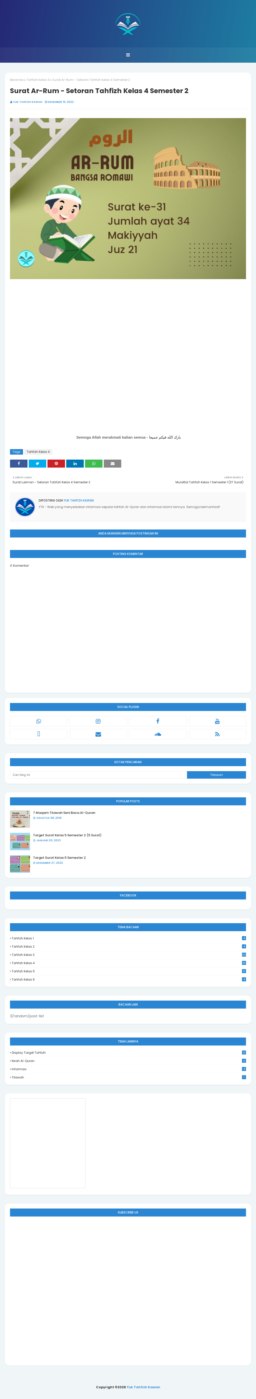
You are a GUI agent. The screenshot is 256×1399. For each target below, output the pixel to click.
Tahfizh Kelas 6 (129, 979)
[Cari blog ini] (98, 775)
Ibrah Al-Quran (129, 1061)
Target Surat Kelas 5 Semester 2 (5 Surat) (67, 835)
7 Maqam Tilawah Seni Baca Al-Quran (64, 812)
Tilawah (129, 1077)
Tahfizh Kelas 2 (129, 946)
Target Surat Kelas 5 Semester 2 (59, 857)
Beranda (17, 80)
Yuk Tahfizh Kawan (27, 102)
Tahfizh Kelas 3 (129, 955)
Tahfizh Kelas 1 (129, 938)
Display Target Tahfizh (129, 1052)
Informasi (129, 1069)
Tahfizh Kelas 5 (129, 971)
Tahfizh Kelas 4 (38, 80)
